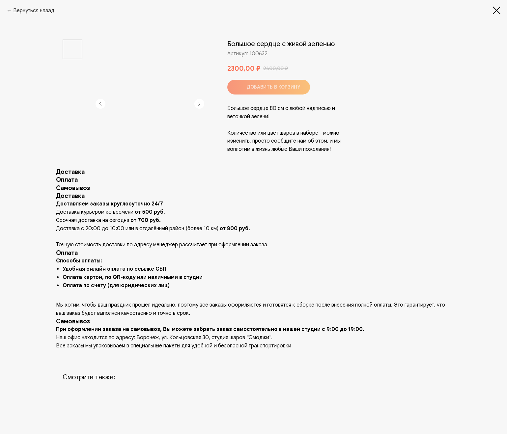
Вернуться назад (33, 10)
